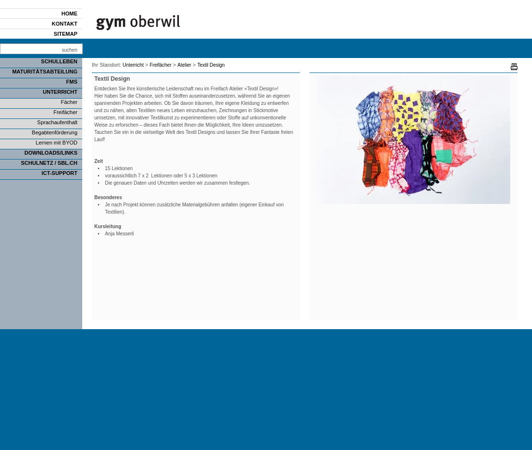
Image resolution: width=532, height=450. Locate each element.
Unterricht (60, 92)
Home (69, 13)
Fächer (69, 102)
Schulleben (59, 61)
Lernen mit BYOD (56, 142)
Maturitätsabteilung (44, 71)
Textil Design (211, 65)
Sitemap (65, 34)
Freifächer (65, 112)
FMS (71, 82)
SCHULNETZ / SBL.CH (49, 163)
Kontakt (64, 24)
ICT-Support (59, 173)
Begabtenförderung (54, 132)
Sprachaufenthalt (57, 122)
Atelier (184, 65)
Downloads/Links (51, 153)
